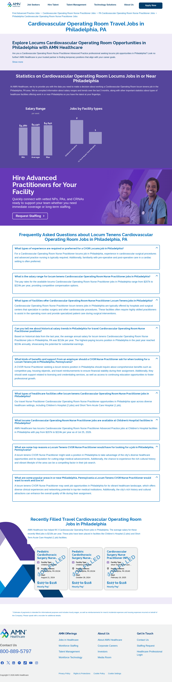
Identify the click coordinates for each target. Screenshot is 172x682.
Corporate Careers (108, 645)
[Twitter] (8, 663)
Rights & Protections (81, 673)
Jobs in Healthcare (68, 640)
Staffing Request (146, 645)
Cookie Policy (99, 673)
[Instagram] (36, 663)
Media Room (104, 657)
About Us (129, 5)
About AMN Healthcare (110, 640)
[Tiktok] (25, 663)
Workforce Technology (70, 657)
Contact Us (143, 640)
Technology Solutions (105, 5)
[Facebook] (2, 663)
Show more (17, 62)
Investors (102, 651)
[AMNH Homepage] (14, 5)
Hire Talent (53, 5)
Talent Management (76, 5)
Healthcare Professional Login (149, 653)
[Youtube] (31, 663)
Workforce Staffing (68, 645)
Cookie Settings (114, 673)
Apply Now (150, 5)
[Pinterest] (19, 663)
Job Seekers (33, 5)
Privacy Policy (64, 673)
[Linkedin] (13, 663)
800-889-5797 (15, 651)
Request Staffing (28, 216)
